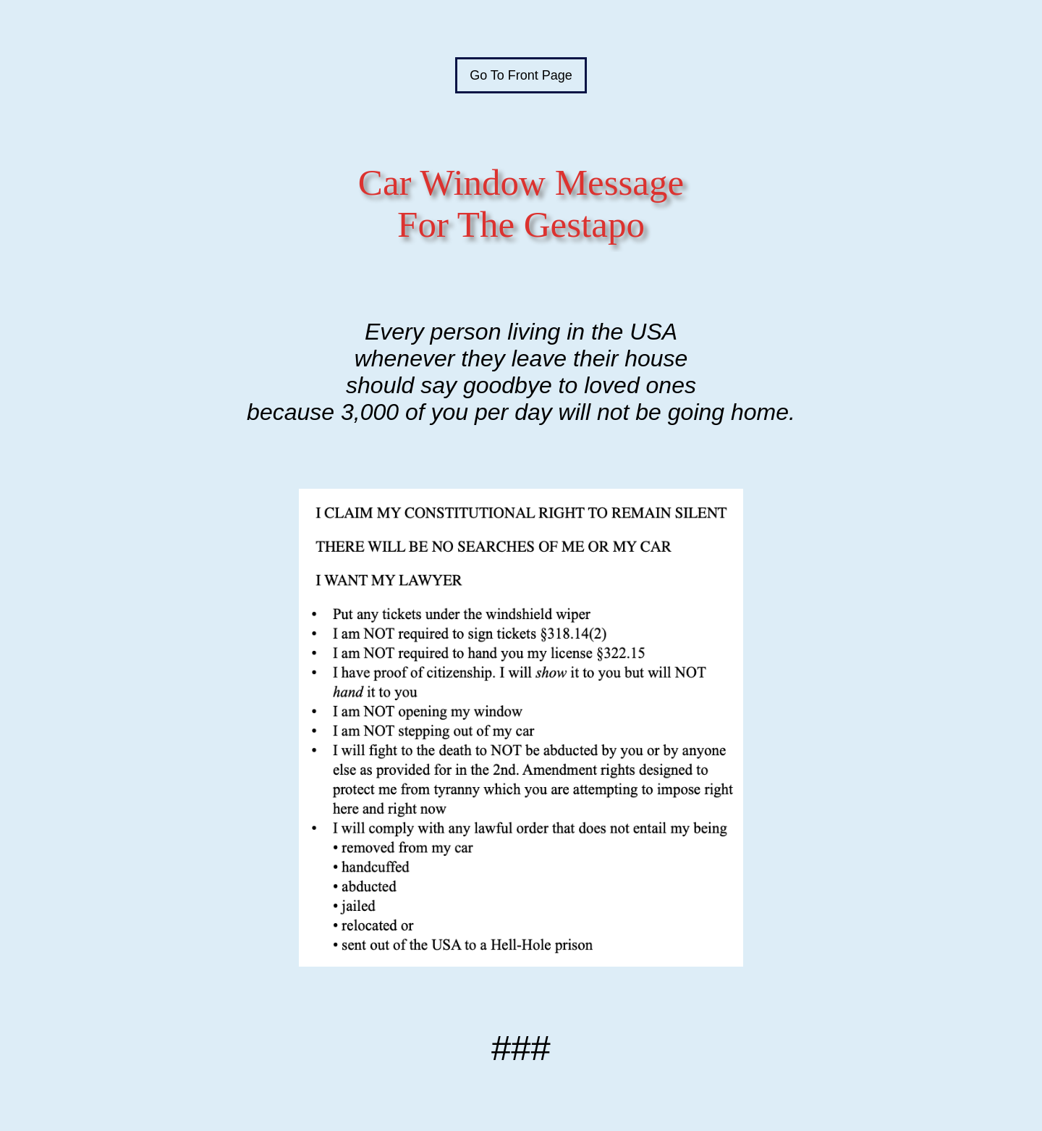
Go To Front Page (521, 75)
